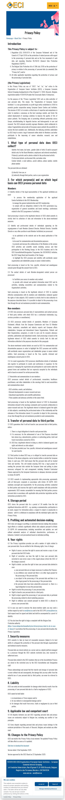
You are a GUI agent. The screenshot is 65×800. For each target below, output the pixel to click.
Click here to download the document (18, 745)
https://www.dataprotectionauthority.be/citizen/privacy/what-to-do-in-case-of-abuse (32, 627)
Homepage (9, 38)
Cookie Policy (7, 797)
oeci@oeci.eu (28, 610)
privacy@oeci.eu (52, 610)
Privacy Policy (17, 797)
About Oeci (17, 38)
